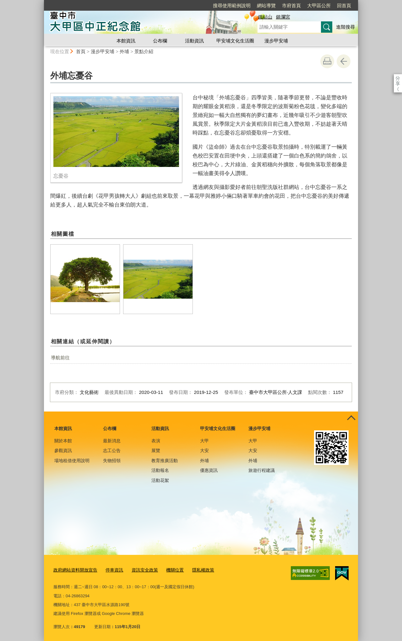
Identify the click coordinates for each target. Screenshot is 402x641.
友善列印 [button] (327, 61)
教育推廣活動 (164, 460)
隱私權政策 (195, 569)
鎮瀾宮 (283, 16)
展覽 (155, 450)
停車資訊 (110, 569)
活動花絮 (160, 480)
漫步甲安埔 (276, 40)
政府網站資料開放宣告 (73, 569)
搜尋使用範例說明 (232, 5)
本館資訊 (126, 40)
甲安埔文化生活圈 (235, 40)
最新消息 (112, 440)
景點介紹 (143, 51)
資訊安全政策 (139, 569)
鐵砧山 (265, 16)
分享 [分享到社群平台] (397, 78)
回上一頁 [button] (343, 61)
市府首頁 (291, 5)
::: (41, 2)
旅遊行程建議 (261, 470)
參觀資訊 (63, 450)
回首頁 (344, 5)
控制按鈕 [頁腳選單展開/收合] (351, 418)
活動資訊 (194, 40)
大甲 (204, 440)
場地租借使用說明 (72, 460)
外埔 (124, 51)
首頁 (80, 51)
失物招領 (112, 460)
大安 (204, 450)
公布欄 (160, 40)
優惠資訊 (209, 470)
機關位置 (168, 569)
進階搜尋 (345, 27)
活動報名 (160, 470)
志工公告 (112, 450)
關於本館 (63, 440)
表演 (155, 440)
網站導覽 (266, 5)
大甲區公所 (319, 5)
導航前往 (60, 357)
